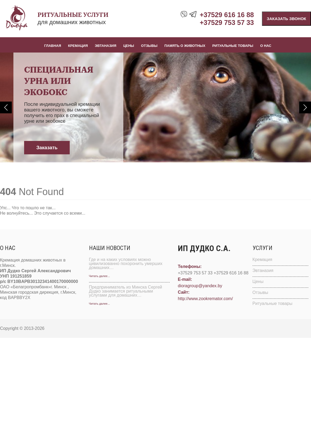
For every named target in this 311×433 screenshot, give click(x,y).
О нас (265, 46)
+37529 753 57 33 (227, 22)
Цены (128, 46)
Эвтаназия (105, 46)
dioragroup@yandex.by (200, 285)
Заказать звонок (286, 18)
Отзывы (149, 46)
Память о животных (184, 46)
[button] (6, 107)
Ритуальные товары (232, 46)
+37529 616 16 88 (227, 14)
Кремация (78, 46)
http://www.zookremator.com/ (205, 298)
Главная (52, 46)
